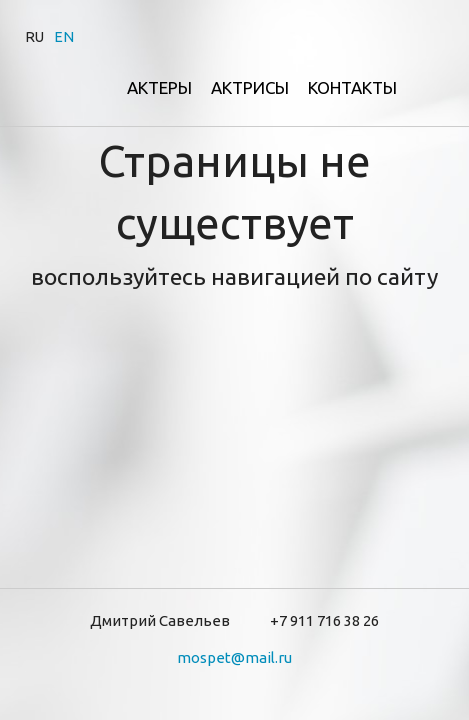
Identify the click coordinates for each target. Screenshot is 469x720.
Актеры (159, 87)
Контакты (352, 87)
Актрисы (250, 87)
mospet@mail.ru (234, 657)
